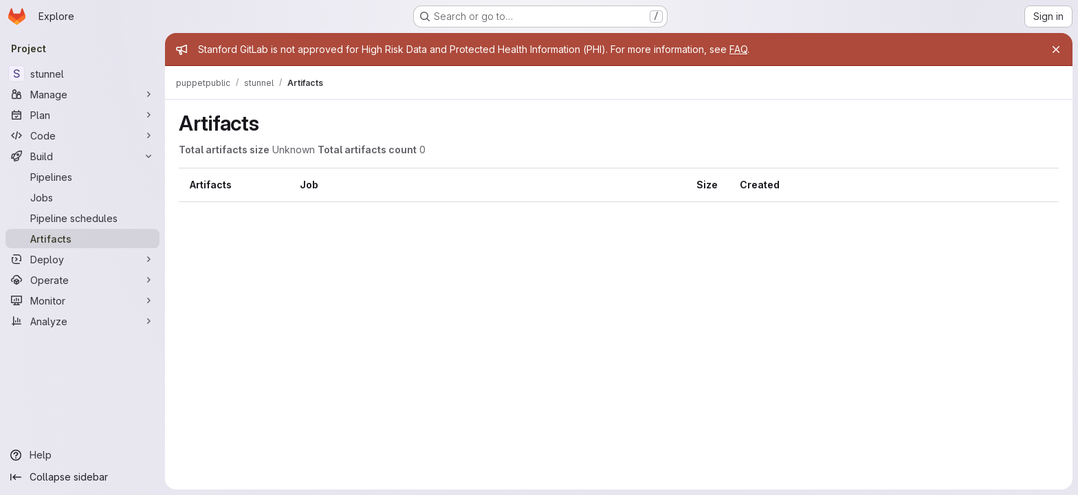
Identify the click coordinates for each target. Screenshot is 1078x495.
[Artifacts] (83, 238)
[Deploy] (83, 259)
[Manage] (83, 94)
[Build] (83, 156)
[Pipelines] (83, 176)
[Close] (1056, 49)
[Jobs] (83, 197)
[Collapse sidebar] (83, 477)
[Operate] (83, 279)
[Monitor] (83, 300)
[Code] (83, 135)
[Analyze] (83, 321)
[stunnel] (83, 73)
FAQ (738, 49)
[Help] (83, 455)
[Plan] (83, 114)
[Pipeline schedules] (83, 218)
